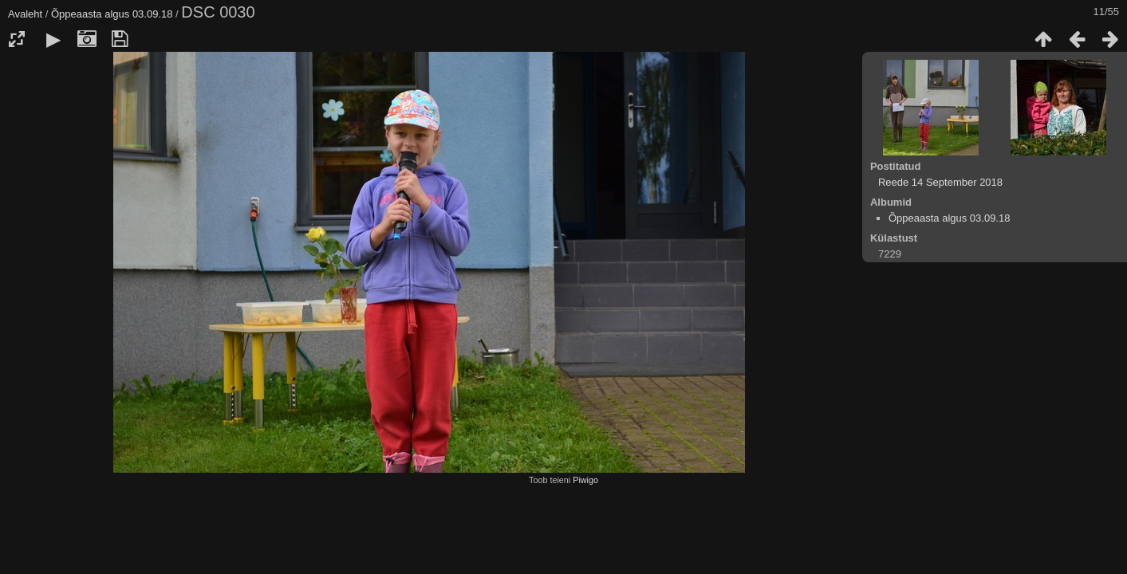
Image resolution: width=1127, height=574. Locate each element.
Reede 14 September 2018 (940, 182)
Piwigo (585, 480)
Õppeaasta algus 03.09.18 (112, 14)
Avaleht (25, 14)
